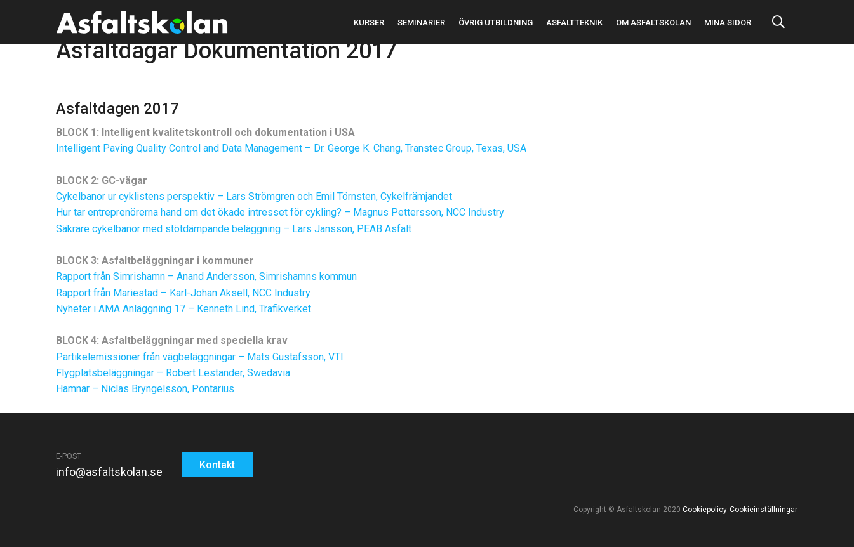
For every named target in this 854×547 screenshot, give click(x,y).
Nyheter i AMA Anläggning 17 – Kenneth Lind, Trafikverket (183, 309)
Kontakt (217, 465)
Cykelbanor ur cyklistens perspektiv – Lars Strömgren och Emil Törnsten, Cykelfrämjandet (254, 196)
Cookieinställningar (762, 509)
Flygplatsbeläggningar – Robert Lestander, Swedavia (173, 373)
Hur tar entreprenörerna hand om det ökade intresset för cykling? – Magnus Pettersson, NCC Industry (280, 212)
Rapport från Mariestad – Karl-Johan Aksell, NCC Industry (183, 293)
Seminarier (421, 22)
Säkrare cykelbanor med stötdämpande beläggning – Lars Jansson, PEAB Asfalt (233, 229)
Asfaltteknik (574, 22)
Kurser (369, 22)
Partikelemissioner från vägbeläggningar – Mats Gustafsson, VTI (200, 357)
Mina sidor (727, 22)
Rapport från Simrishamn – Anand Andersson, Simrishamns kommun (206, 276)
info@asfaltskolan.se (109, 471)
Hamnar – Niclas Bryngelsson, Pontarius (145, 389)
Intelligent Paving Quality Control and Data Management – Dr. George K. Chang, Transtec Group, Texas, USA (291, 148)
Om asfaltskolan (653, 22)
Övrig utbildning (495, 22)
